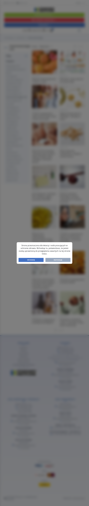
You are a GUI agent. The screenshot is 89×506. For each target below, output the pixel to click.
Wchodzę (31, 260)
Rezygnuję (58, 260)
